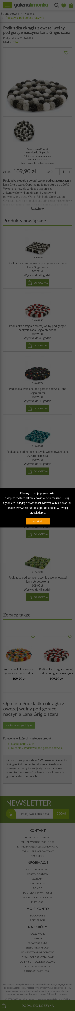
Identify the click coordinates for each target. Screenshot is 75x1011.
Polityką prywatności (28, 502)
